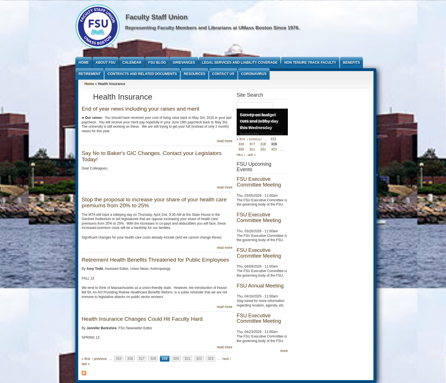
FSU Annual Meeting (260, 286)
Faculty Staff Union (156, 17)
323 (210, 359)
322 (199, 359)
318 (153, 359)
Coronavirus (254, 74)
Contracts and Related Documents (142, 74)
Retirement (90, 74)
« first (86, 359)
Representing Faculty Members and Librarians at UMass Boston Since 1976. (212, 27)
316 (130, 359)
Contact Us (223, 74)
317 (141, 359)
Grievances (184, 63)
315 (118, 359)
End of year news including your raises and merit (140, 109)
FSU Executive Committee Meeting (259, 182)
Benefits (351, 63)
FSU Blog (157, 63)
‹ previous (99, 359)
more (284, 351)
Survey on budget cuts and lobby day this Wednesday (259, 121)
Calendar (131, 63)
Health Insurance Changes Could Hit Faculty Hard (142, 319)
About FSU (105, 63)
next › (226, 359)
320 (176, 359)
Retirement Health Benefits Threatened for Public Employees (155, 260)
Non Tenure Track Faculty (310, 63)
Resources (194, 74)
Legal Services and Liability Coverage (240, 63)
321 (187, 359)
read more (224, 141)
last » (86, 364)
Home (84, 63)
